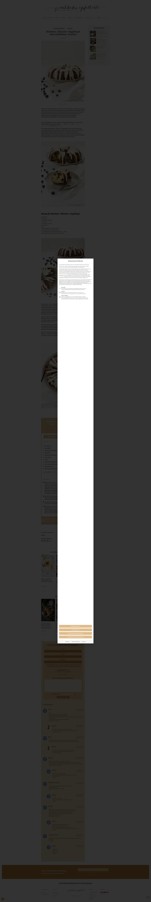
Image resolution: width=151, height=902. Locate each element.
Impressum (84, 641)
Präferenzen (67, 641)
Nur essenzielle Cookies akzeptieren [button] (75, 633)
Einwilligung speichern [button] (75, 626)
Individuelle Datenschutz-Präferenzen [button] (76, 637)
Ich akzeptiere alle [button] (75, 629)
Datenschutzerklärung (63, 274)
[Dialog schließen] (92, 260)
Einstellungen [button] (61, 276)
